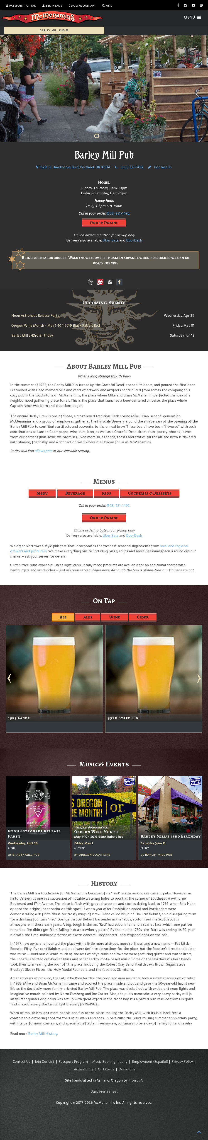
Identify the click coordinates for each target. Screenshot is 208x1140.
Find (107, 5)
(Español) (160, 1061)
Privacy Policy (182, 1061)
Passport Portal (21, 5)
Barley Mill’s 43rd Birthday (32, 335)
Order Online (104, 223)
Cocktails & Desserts (149, 493)
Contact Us (160, 167)
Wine (114, 617)
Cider (143, 617)
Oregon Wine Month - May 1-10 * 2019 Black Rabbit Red (55, 325)
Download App (82, 5)
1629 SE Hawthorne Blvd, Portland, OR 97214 (73, 167)
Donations (127, 1069)
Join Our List (44, 1061)
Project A (135, 1080)
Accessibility (83, 1069)
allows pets (43, 451)
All (63, 617)
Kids (106, 493)
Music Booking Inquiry (109, 1061)
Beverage (75, 493)
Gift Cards (106, 1069)
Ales (87, 617)
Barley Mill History (42, 1033)
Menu (42, 493)
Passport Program (73, 1061)
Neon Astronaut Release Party (35, 315)
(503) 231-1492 (129, 167)
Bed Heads (52, 5)
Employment (142, 1061)
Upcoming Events (104, 302)
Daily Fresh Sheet (104, 1091)
